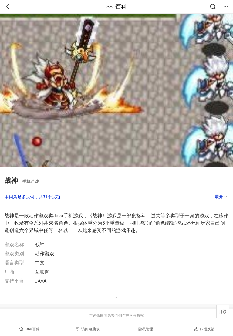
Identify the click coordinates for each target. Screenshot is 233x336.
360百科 (116, 7)
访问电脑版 (88, 329)
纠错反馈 (204, 329)
